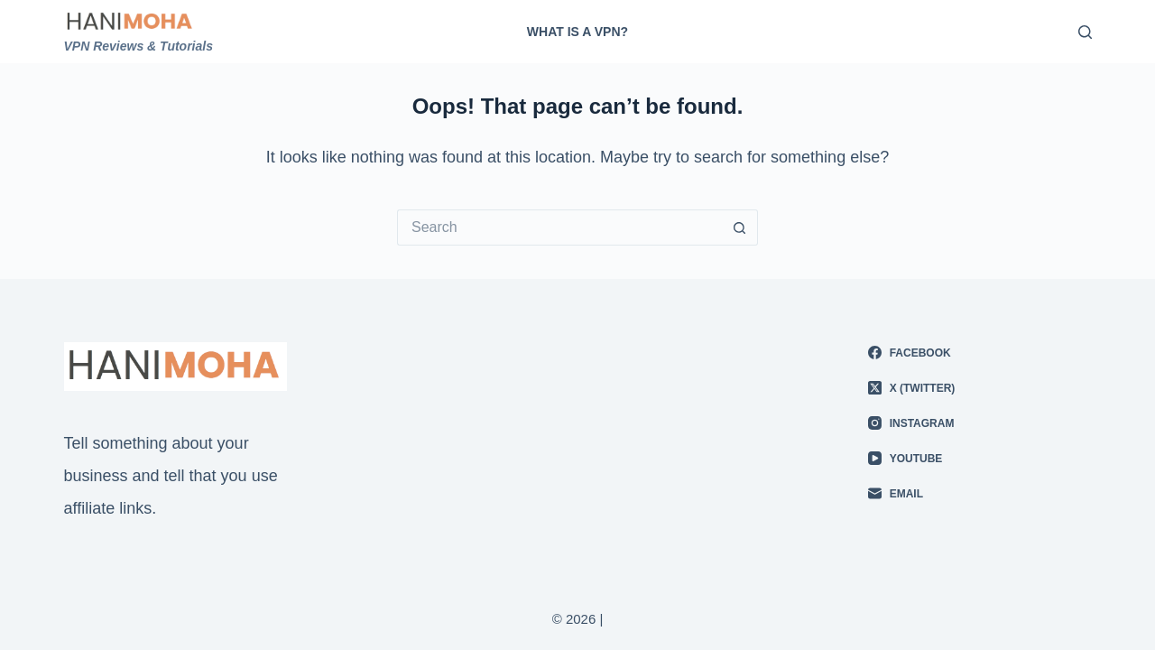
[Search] (1085, 32)
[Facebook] (979, 353)
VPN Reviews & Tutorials (138, 46)
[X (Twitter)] (979, 388)
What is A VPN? (577, 31)
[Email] (979, 494)
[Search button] (740, 227)
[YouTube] (979, 458)
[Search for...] (559, 227)
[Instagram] (979, 423)
